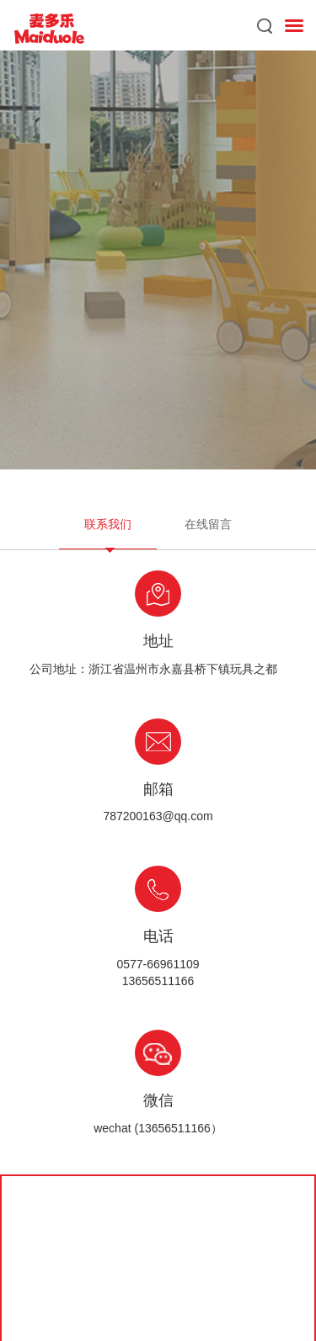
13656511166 (158, 981)
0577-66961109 (157, 964)
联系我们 (107, 524)
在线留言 (208, 524)
